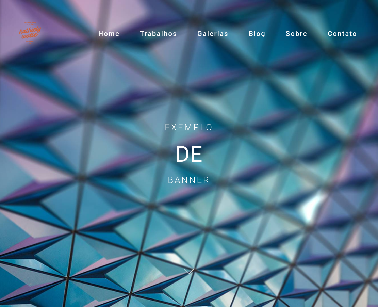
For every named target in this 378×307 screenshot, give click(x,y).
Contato (342, 34)
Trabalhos (158, 34)
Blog (257, 34)
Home (109, 34)
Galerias (213, 34)
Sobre (297, 34)
